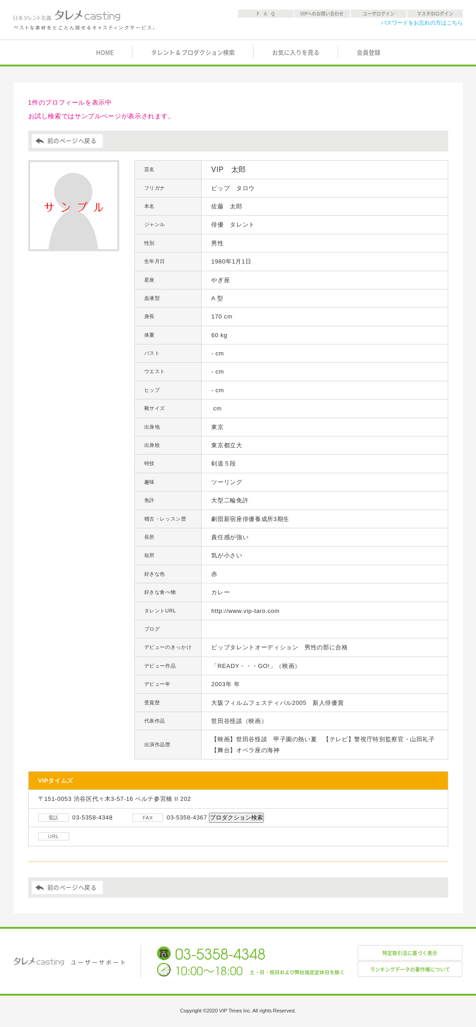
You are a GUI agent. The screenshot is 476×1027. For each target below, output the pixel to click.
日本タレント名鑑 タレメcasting (85, 20)
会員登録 (368, 53)
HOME (105, 53)
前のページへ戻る (72, 141)
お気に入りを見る (295, 53)
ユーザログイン (379, 13)
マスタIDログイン (435, 13)
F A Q (266, 13)
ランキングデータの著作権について (410, 969)
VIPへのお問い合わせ (322, 13)
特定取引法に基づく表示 (409, 953)
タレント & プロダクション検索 (193, 53)
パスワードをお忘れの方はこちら (422, 23)
